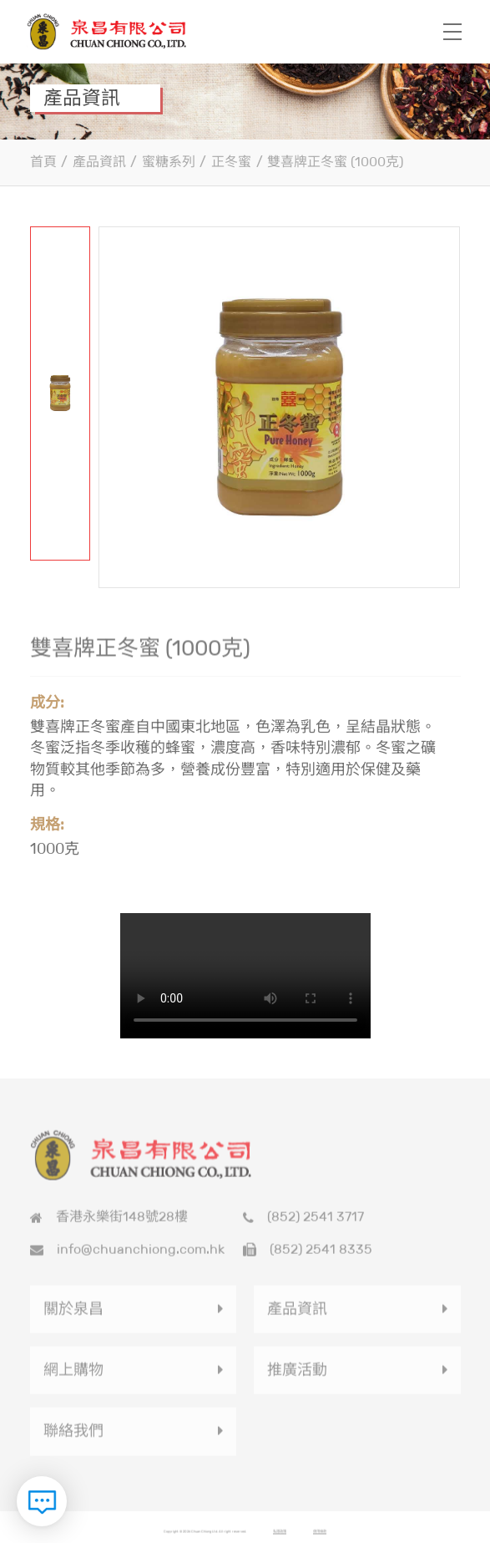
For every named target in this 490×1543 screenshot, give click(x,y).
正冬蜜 (231, 162)
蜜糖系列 (168, 162)
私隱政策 (279, 1536)
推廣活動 (297, 1375)
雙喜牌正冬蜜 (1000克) (335, 162)
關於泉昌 (73, 1314)
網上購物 (73, 1375)
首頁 (43, 162)
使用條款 (319, 1536)
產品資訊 (99, 162)
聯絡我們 (73, 1436)
